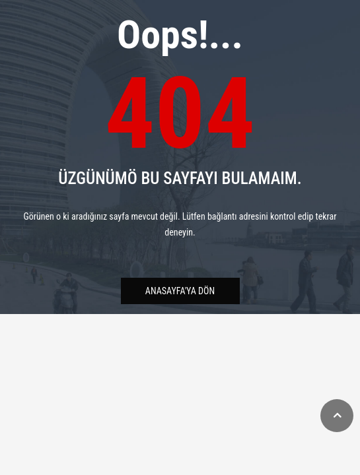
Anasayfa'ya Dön (180, 291)
